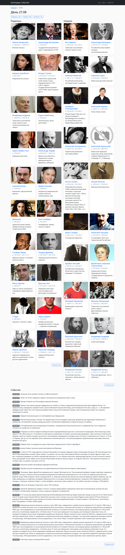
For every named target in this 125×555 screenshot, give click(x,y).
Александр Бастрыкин (48, 42)
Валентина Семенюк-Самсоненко (101, 264)
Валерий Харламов (74, 301)
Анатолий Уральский (100, 146)
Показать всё (56, 365)
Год (99, 3)
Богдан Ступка (45, 73)
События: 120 (38, 17)
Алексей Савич (98, 75)
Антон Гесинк (71, 181)
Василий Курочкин (73, 336)
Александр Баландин (101, 42)
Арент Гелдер (71, 232)
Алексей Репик (19, 186)
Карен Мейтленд (46, 115)
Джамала (16, 219)
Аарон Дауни (44, 316)
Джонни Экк (44, 283)
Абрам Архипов (19, 349)
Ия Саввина (70, 42)
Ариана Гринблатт (20, 73)
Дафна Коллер (45, 186)
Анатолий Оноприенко (75, 146)
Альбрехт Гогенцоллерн (71, 107)
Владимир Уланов (73, 369)
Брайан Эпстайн (72, 263)
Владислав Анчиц (99, 369)
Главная (14, 8)
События (110, 3)
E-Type (15, 316)
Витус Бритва (18, 283)
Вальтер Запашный (100, 301)
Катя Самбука (44, 219)
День (104, 3)
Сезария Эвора (19, 252)
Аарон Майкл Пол (20, 150)
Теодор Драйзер (45, 252)
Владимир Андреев (21, 115)
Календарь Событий (20, 2)
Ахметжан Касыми (99, 232)
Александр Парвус (46, 150)
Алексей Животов (73, 75)
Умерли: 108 (27, 17)
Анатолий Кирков (99, 106)
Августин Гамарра (46, 349)
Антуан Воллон (98, 181)
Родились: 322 (16, 17)
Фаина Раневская (20, 42)
